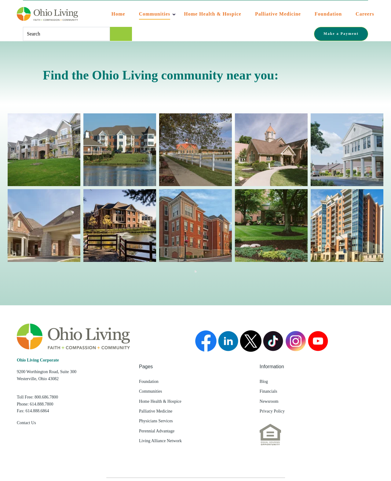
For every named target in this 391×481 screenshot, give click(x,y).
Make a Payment (341, 33)
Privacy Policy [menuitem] (272, 411)
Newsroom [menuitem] (269, 401)
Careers (365, 14)
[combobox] (66, 34)
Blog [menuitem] (264, 381)
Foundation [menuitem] (149, 381)
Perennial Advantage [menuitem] (156, 431)
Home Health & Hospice (212, 14)
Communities (154, 14)
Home (118, 14)
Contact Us (26, 422)
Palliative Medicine (278, 14)
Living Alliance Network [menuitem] (160, 441)
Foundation (328, 14)
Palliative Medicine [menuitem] (155, 411)
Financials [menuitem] (268, 391)
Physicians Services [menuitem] (156, 421)
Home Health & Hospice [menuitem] (160, 401)
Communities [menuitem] (150, 391)
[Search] (121, 34)
